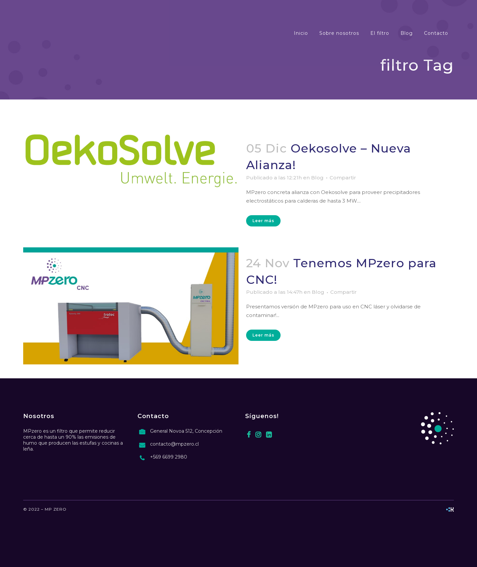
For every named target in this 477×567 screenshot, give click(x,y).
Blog (317, 177)
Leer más (263, 220)
